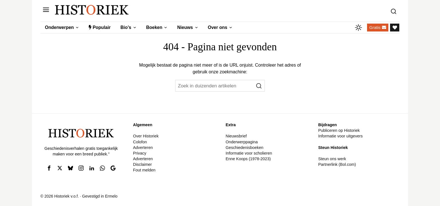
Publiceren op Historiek (339, 130)
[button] (259, 85)
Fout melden (144, 170)
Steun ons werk (332, 159)
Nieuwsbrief (236, 136)
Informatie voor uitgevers (340, 136)
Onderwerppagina (242, 142)
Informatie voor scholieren (249, 153)
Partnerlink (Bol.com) (337, 164)
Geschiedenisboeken (244, 147)
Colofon (140, 142)
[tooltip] (49, 168)
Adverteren (143, 147)
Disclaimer (142, 164)
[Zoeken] (395, 9)
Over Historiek (146, 136)
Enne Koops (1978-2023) (248, 159)
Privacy (139, 153)
